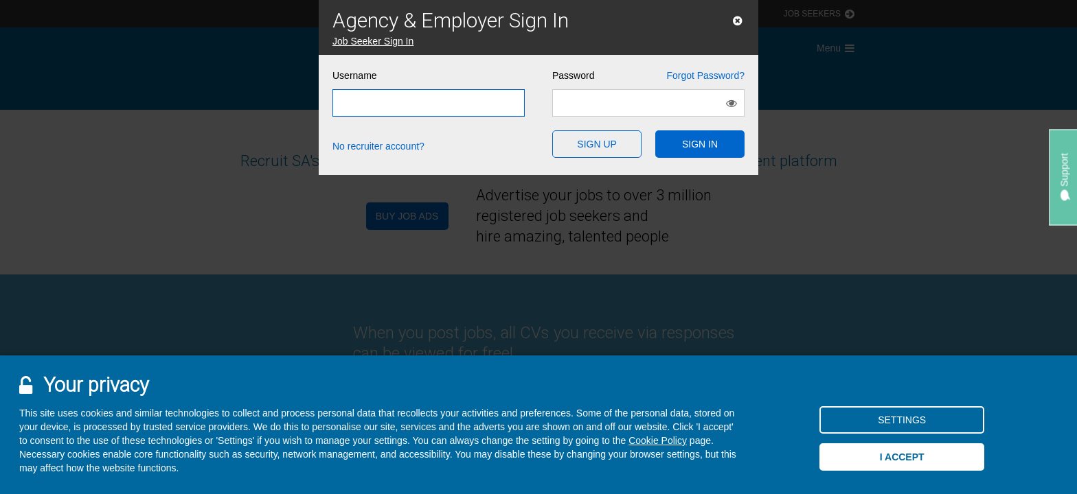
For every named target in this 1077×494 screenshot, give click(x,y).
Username (354, 75)
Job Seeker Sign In (372, 41)
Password (648, 75)
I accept (902, 456)
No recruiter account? (378, 146)
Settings (902, 419)
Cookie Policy (657, 440)
